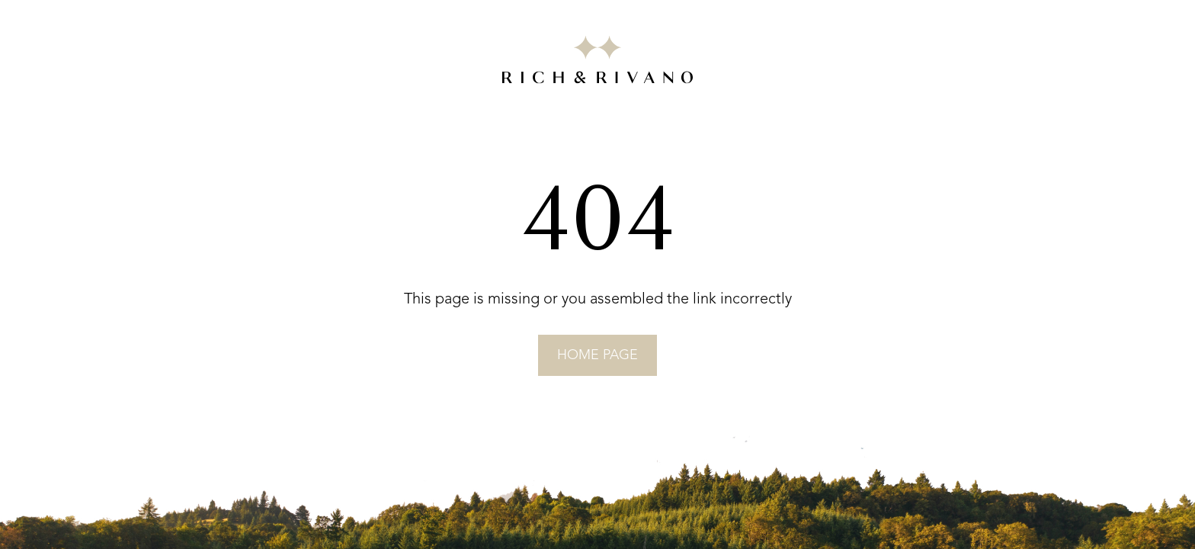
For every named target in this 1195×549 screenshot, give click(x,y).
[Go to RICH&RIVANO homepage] (597, 62)
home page (597, 355)
